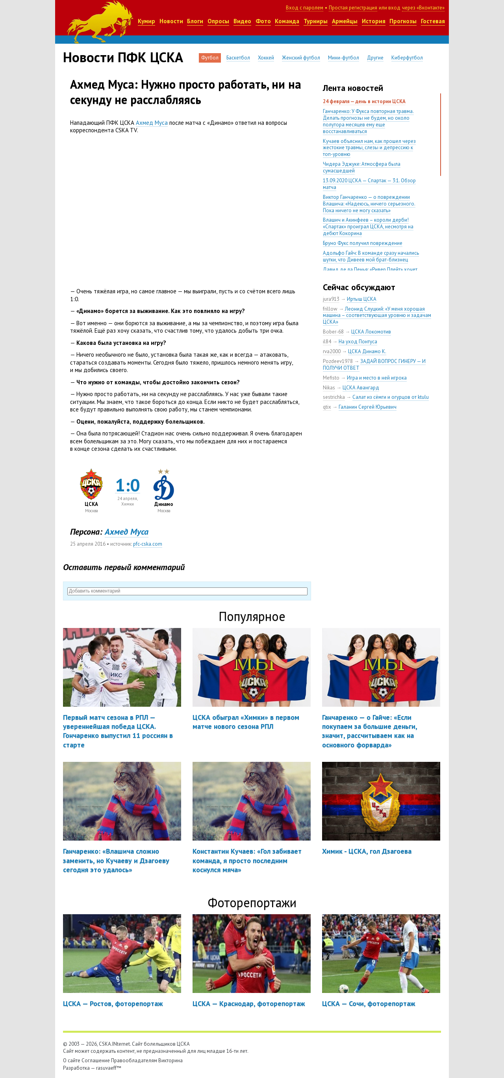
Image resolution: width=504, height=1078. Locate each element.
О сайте (71, 1060)
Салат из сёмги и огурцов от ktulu (390, 397)
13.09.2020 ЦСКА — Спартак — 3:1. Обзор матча (369, 184)
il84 (327, 341)
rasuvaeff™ (108, 1068)
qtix (327, 407)
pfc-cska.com (147, 544)
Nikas (329, 387)
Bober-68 (333, 331)
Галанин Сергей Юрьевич (368, 407)
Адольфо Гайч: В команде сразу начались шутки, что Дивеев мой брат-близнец (371, 256)
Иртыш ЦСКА (361, 299)
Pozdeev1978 (338, 361)
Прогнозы (403, 21)
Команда (287, 21)
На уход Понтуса (358, 341)
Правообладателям (134, 1060)
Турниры (316, 21)
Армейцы (345, 21)
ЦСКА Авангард (361, 387)
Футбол (210, 57)
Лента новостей (353, 87)
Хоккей (266, 57)
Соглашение (96, 1060)
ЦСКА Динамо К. (367, 351)
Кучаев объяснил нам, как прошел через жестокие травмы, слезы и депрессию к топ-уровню (369, 148)
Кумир (146, 21)
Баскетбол (238, 57)
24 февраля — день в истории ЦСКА (364, 101)
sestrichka (334, 397)
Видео (242, 21)
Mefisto (331, 377)
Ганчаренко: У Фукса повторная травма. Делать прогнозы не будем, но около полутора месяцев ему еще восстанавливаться (368, 121)
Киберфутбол (407, 57)
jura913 (331, 299)
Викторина (170, 1060)
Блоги (195, 21)
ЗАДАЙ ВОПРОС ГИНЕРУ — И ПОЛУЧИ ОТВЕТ (374, 364)
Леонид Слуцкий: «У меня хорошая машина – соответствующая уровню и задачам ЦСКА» (377, 316)
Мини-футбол (343, 57)
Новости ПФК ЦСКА (123, 57)
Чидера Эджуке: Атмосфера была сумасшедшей (361, 167)
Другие (375, 57)
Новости (171, 21)
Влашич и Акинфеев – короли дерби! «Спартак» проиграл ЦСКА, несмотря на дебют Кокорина (368, 227)
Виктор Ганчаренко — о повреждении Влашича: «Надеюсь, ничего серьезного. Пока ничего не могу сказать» (369, 204)
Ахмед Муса (152, 122)
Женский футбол (301, 57)
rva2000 (332, 351)
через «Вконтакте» (423, 7)
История (373, 21)
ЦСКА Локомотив (371, 331)
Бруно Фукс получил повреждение (362, 243)
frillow (330, 309)
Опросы (218, 21)
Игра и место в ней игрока (377, 377)
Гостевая (433, 21)
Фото (263, 21)
